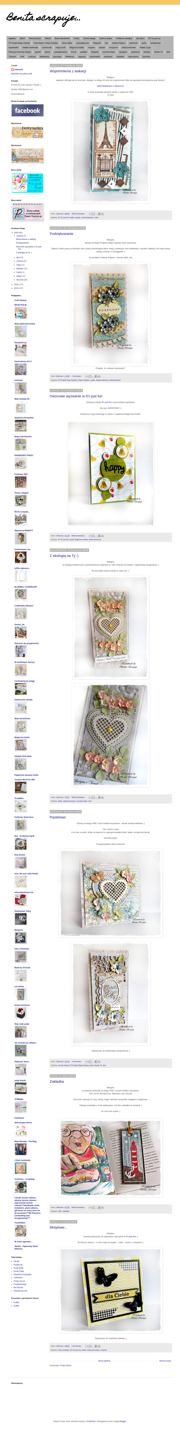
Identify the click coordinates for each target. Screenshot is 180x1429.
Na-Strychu (18, 1287)
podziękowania (60, 52)
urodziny (32, 57)
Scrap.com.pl (19, 1281)
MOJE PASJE (20, 305)
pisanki (38, 52)
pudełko (83, 52)
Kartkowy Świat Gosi (23, 817)
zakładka (120, 57)
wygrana (82, 57)
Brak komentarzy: (79, 214)
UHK (22, 57)
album (22, 38)
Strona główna (104, 1361)
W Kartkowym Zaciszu (24, 662)
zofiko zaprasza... (22, 568)
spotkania (135, 52)
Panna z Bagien (21, 493)
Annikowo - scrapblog (24, 1179)
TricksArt (12, 57)
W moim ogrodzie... (23, 1242)
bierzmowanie (35, 38)
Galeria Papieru (118, 43)
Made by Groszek (22, 968)
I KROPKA (18, 1278)
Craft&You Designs (124, 38)
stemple (147, 52)
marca (19, 272)
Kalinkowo (19, 1118)
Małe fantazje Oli (21, 399)
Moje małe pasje (21, 1024)
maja (18, 265)
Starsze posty (165, 1361)
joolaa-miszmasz (22, 1005)
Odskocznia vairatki (23, 700)
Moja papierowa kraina (24, 324)
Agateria (12, 38)
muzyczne (113, 47)
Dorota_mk (19, 624)
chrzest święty (89, 38)
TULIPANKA (19, 1223)
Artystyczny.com (20, 1291)
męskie (102, 47)
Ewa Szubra (19, 855)
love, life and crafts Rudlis (26, 874)
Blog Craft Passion (23, 436)
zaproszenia (133, 57)
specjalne (123, 52)
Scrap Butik (18, 1268)
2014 (16, 288)
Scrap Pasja (19, 1271)
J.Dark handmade (22, 1160)
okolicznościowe (129, 47)
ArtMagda (18, 1099)
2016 (16, 233)
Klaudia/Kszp (20, 342)
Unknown (18, 69)
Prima (73, 52)
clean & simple (106, 38)
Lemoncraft (46, 47)
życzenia (146, 57)
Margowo (18, 930)
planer (47, 52)
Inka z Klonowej (21, 949)
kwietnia (20, 268)
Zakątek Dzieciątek (23, 756)
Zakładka (57, 1082)
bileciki (48, 38)
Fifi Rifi (16, 1261)
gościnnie (134, 43)
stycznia (20, 280)
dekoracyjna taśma (23, 1122)
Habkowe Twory (21, 1062)
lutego (19, 276)
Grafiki (16, 1302)
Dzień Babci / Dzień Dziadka (46, 43)
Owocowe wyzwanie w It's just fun (76, 396)
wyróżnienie (95, 57)
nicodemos (91, 1421)
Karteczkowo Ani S (23, 361)
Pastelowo (58, 817)
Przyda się (18, 1265)
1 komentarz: (77, 376)
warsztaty (57, 57)
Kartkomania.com (22, 549)
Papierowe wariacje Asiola (26, 775)
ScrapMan (19, 798)
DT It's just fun (154, 38)
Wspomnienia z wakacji (68, 71)
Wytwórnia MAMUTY (23, 530)
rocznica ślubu (109, 52)
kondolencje (155, 43)
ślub (168, 52)
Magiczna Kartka (77, 47)
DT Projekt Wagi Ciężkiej (19, 43)
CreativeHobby (20, 1284)
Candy (76, 38)
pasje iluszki (20, 1080)
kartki (144, 43)
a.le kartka (19, 986)
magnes (91, 47)
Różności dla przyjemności (26, 643)
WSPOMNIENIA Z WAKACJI (110, 86)
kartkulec (18, 380)
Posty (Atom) (65, 1365)
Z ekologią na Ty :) (64, 556)
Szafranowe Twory (22, 911)
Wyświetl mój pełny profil (21, 74)
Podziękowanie (61, 234)
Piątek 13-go (145, 47)
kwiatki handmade (30, 47)
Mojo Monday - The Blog (25, 1141)
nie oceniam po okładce (25, 1043)
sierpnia (20, 236)
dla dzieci (140, 38)
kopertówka (13, 47)
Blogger (122, 1421)
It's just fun (107, 402)
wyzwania (108, 57)
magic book (60, 47)
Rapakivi (94, 52)
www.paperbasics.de (23, 892)
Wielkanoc (69, 57)
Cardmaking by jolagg (24, 681)
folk (106, 43)
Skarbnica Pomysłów (24, 418)
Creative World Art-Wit (24, 780)
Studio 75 (158, 52)
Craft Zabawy (20, 300)
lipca (18, 257)
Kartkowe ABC (21, 474)
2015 (16, 284)
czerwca (20, 261)
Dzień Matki (67, 43)
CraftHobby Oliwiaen (23, 606)
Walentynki (44, 57)
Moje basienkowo (22, 718)
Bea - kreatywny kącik (24, 836)
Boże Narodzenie (62, 38)
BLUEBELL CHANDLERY (25, 587)
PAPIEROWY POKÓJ (23, 455)
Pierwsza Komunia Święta (20, 52)
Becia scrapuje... (22, 512)
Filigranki (97, 43)
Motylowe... (58, 1227)
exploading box (82, 43)
